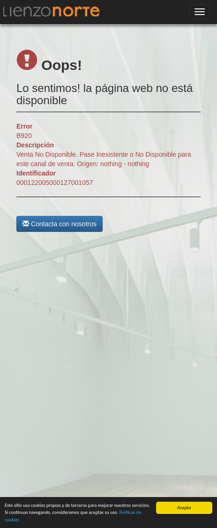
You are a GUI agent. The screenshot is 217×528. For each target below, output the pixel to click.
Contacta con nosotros (59, 224)
